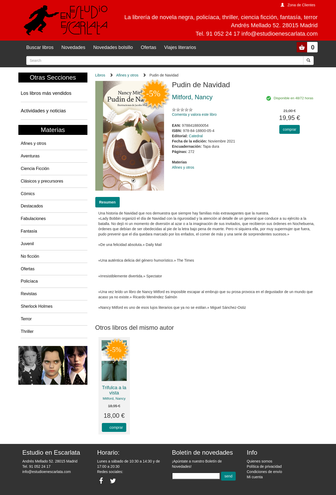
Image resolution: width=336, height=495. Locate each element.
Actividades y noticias (43, 110)
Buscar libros (40, 47)
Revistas (29, 294)
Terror (26, 319)
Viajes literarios (180, 47)
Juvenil (27, 243)
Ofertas (148, 47)
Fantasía (29, 231)
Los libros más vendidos (46, 93)
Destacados (32, 206)
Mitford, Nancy (114, 398)
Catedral (196, 136)
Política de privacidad (264, 466)
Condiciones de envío (264, 472)
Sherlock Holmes (36, 306)
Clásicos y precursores (42, 181)
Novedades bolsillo (113, 47)
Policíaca (29, 281)
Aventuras (30, 156)
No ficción (30, 256)
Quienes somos (259, 461)
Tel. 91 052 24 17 (36, 466)
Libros (100, 75)
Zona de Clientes (301, 5)
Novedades (73, 47)
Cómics (28, 193)
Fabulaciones (33, 218)
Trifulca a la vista (114, 390)
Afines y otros (33, 143)
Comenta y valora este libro (194, 114)
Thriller (27, 331)
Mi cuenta (255, 477)
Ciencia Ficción (35, 168)
